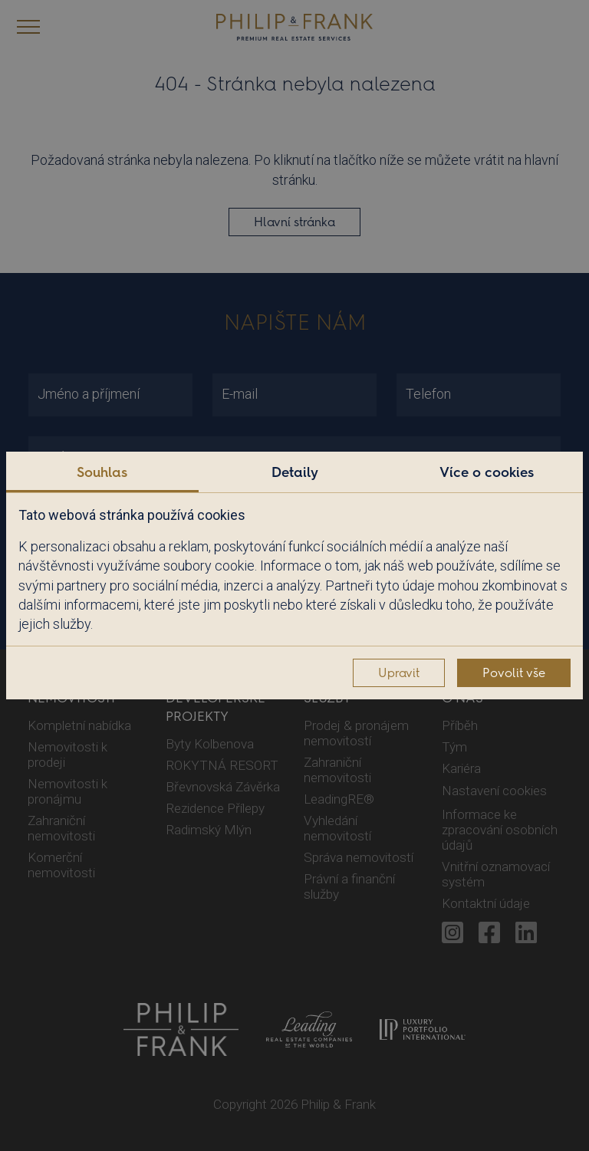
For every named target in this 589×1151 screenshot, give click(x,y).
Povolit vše (513, 673)
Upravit (399, 673)
